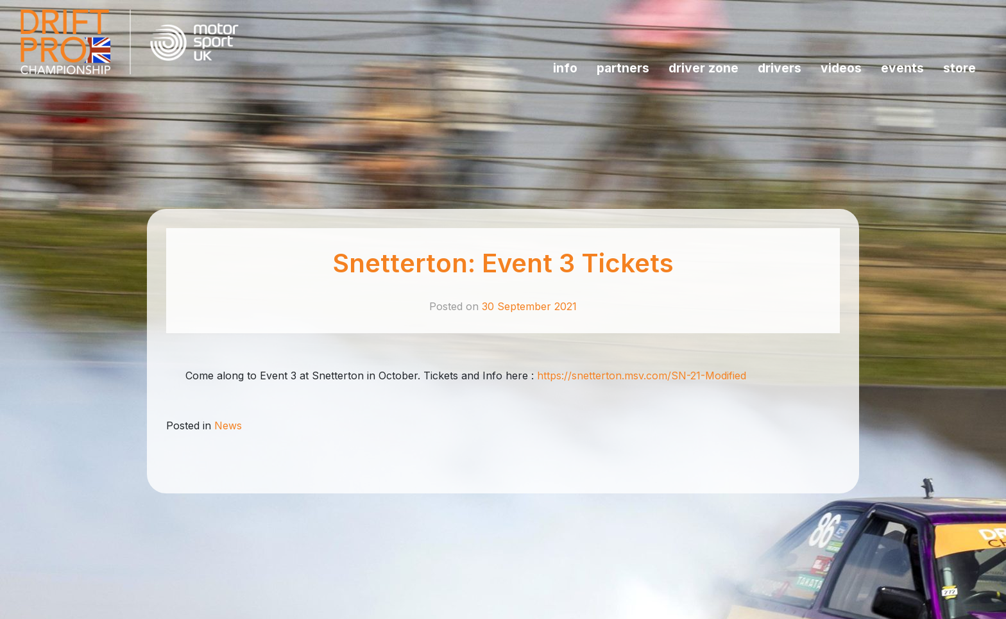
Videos (841, 68)
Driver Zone (703, 68)
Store (959, 68)
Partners (623, 68)
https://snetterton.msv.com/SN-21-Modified (641, 375)
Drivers (779, 68)
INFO (565, 68)
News (228, 425)
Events (902, 68)
